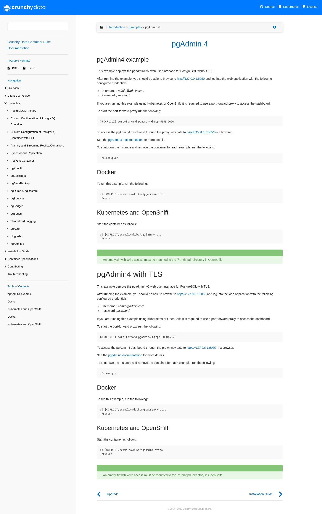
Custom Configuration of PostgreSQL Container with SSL (34, 135)
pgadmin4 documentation (125, 355)
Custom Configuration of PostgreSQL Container (34, 121)
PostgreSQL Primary (23, 110)
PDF (15, 68)
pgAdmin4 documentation (125, 140)
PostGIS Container (22, 160)
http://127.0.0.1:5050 (191, 78)
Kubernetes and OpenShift (24, 309)
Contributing (15, 266)
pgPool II (16, 168)
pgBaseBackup (20, 183)
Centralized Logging (23, 221)
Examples (14, 103)
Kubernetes (291, 6)
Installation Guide (18, 251)
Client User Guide (19, 95)
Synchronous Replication (26, 153)
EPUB (31, 68)
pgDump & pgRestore (24, 191)
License (312, 6)
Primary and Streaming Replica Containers (37, 145)
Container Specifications (23, 259)
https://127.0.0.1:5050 (191, 294)
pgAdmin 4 (17, 243)
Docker (12, 301)
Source (270, 6)
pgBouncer (17, 198)
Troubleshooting (18, 274)
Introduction (117, 27)
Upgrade (16, 236)
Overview (13, 88)
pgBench (16, 213)
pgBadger (17, 206)
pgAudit (15, 228)
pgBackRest (18, 175)
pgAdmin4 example (20, 294)
